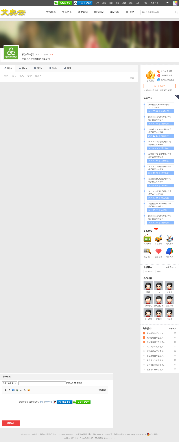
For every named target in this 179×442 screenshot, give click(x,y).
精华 (29, 75)
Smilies (28, 390)
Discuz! (139, 434)
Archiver (67, 438)
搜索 (111, 3)
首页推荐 (51, 12)
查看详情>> (170, 267)
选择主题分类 (7, 383)
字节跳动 (149, 271)
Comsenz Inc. (109, 438)
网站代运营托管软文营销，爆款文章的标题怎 (157, 333)
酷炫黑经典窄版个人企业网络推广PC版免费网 (157, 356)
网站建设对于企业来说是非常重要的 (157, 342)
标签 (131, 3)
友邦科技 (28, 54)
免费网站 (83, 12)
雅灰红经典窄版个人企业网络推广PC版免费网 (157, 338)
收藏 (124, 3)
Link (17, 390)
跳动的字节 (158, 306)
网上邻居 (148, 319)
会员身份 (150, 76)
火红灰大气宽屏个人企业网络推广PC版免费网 (157, 347)
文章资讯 (67, 12)
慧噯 (159, 271)
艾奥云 (169, 292)
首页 (97, 3)
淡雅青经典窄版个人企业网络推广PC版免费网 (157, 370)
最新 (6, 75)
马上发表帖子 (159, 86)
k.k (159, 292)
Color (9, 390)
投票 (52, 68)
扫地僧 (169, 319)
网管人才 (169, 257)
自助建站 (99, 12)
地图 (138, 3)
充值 (117, 3)
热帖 (22, 75)
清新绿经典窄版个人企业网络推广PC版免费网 (157, 351)
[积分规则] (168, 90)
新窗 (132, 78)
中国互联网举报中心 (84, 434)
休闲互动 (158, 257)
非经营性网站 (118, 434)
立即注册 (48, 402)
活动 (37, 68)
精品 (22, 68)
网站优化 (147, 257)
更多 (131, 12)
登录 (42, 402)
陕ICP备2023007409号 (102, 434)
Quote (20, 390)
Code (24, 390)
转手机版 (75, 438)
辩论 (67, 68)
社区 (104, 3)
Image (13, 390)
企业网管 (169, 306)
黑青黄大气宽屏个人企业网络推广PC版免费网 (157, 360)
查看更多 (172, 329)
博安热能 (165, 124)
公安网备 (152, 434)
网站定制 (115, 12)
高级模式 (102, 390)
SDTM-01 (165, 111)
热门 (14, 75)
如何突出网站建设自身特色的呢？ (157, 365)
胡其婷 (159, 319)
